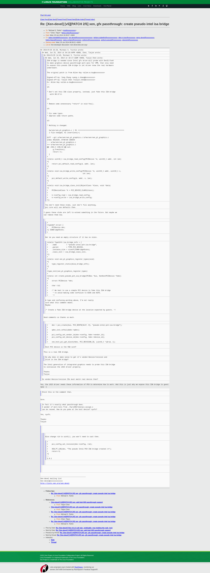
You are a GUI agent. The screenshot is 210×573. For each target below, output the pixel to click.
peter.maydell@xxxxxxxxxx (58, 38)
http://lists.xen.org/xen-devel (54, 483)
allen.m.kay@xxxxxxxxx (126, 38)
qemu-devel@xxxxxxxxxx (145, 38)
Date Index (80, 19)
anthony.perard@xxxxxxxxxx (111, 40)
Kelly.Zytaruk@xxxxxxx (54, 40)
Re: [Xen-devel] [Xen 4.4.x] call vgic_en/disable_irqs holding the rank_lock (84, 528)
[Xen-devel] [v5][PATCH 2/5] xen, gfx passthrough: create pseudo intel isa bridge (81, 507)
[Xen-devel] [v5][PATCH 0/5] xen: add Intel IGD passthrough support (77, 502)
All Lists (47, 15)
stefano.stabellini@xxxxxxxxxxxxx (105, 38)
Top (42, 15)
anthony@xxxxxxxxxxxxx (91, 40)
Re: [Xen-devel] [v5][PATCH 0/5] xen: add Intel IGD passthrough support (83, 530)
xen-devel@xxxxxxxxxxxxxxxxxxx (81, 38)
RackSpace (78, 567)
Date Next (52, 19)
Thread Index (90, 19)
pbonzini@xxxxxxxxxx (130, 40)
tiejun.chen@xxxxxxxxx (70, 33)
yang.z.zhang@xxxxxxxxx (72, 40)
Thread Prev (61, 19)
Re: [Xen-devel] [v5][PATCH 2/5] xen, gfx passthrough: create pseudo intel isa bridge (83, 493)
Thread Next (71, 19)
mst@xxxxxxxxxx (69, 30)
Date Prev (44, 19)
